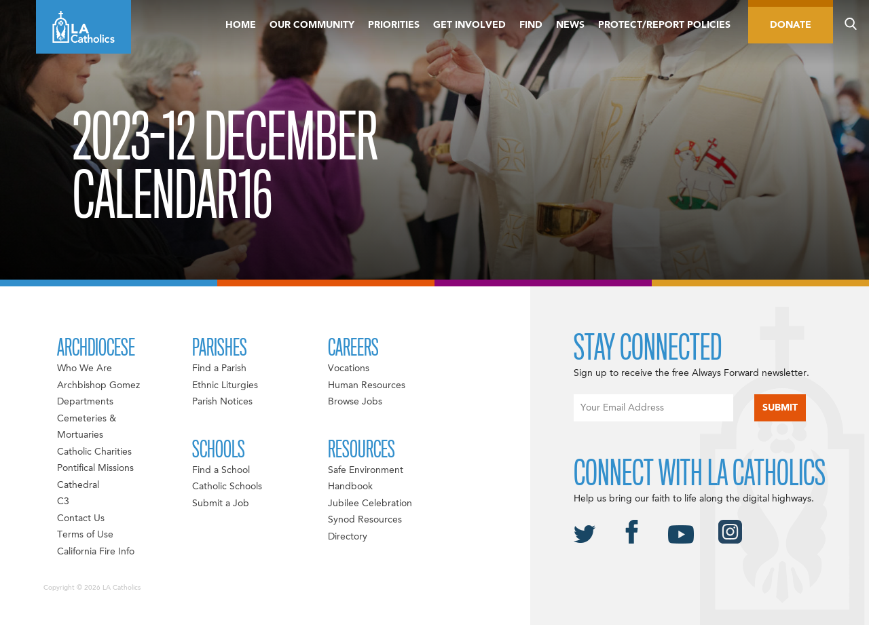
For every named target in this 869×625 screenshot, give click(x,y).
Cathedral (78, 485)
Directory (347, 537)
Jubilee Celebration (370, 503)
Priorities (394, 25)
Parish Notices (222, 401)
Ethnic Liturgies (225, 385)
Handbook (350, 486)
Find (530, 25)
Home (240, 25)
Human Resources (366, 385)
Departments (85, 401)
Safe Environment (365, 470)
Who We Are (84, 368)
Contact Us (81, 518)
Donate (790, 25)
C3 (63, 501)
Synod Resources (365, 520)
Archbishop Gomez (98, 385)
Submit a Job (220, 503)
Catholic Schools (227, 486)
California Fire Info (95, 551)
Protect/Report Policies (664, 25)
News (570, 25)
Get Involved (469, 25)
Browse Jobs (355, 401)
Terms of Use (85, 534)
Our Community (312, 25)
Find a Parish (219, 368)
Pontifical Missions (95, 468)
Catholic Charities (94, 452)
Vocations (348, 368)
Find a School (221, 470)
